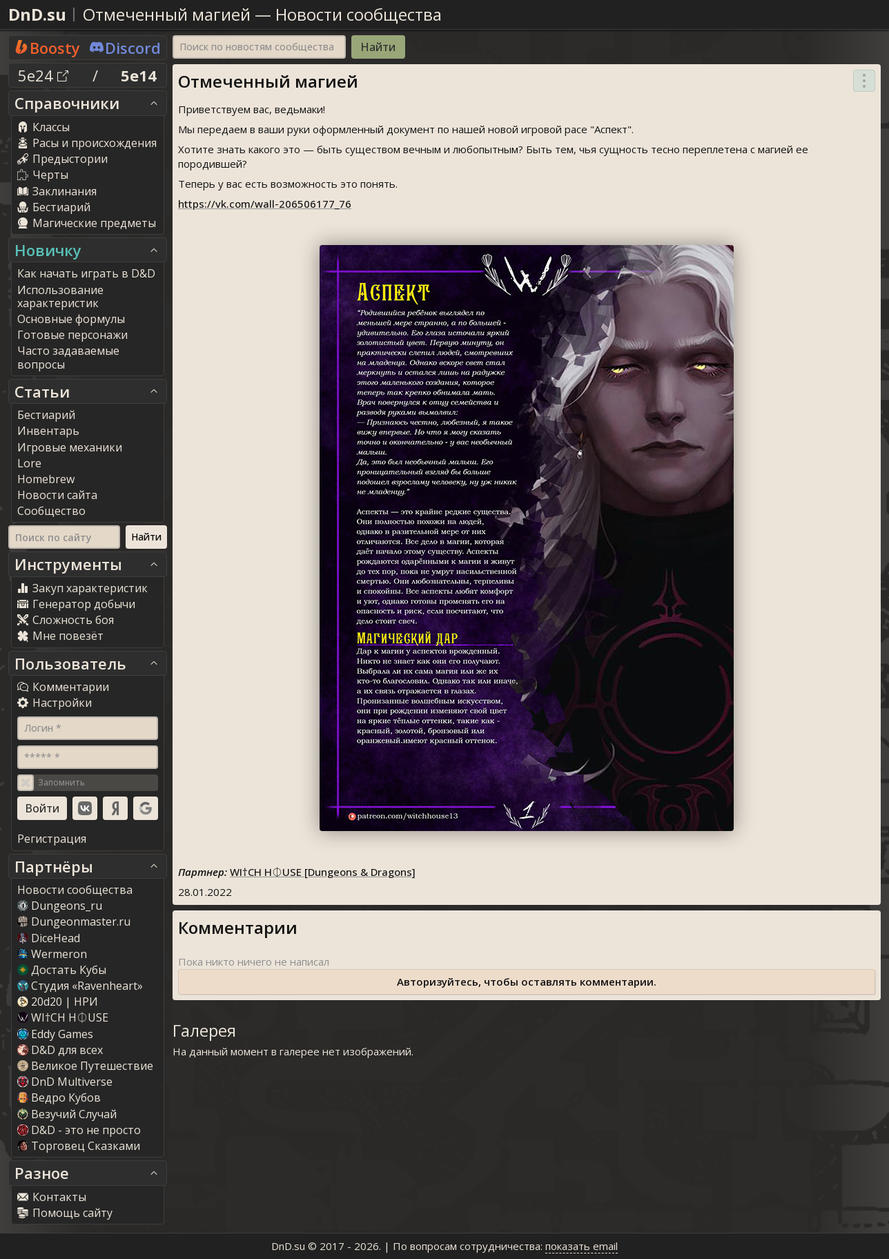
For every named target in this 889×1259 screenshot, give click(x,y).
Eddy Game (55, 1034)
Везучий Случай (67, 1114)
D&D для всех (60, 1049)
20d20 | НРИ (57, 1001)
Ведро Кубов (59, 1097)
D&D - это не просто (79, 1130)
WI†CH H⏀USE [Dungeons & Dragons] (323, 872)
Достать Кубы (61, 969)
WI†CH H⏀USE (62, 1017)
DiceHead (48, 938)
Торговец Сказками (78, 1145)
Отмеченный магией (167, 14)
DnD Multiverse (65, 1081)
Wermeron (52, 954)
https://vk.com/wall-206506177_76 (264, 204)
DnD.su (37, 14)
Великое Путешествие (85, 1065)
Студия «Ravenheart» (80, 985)
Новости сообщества (358, 14)
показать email (581, 1246)
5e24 (43, 75)
